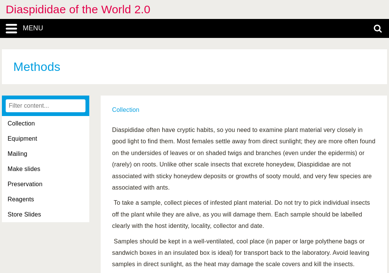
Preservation (25, 184)
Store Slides (24, 214)
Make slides (24, 169)
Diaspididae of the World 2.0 (78, 9)
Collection (21, 123)
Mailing (17, 154)
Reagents (21, 199)
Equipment (22, 138)
